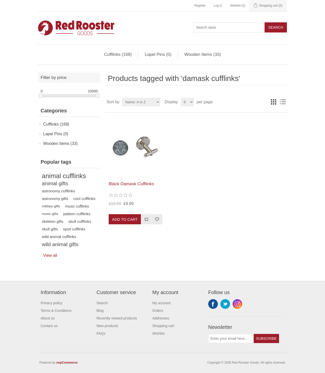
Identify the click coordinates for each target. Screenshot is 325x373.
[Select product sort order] (141, 102)
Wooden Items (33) (202, 54)
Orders (157, 311)
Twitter (225, 304)
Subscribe (266, 338)
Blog (100, 311)
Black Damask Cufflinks (131, 183)
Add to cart (125, 219)
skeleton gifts (52, 221)
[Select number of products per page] (187, 102)
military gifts (51, 206)
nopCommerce (67, 362)
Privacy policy (51, 303)
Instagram (237, 304)
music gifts (50, 214)
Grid (273, 102)
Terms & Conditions (56, 311)
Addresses (160, 318)
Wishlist (158, 333)
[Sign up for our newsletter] (231, 338)
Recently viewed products (116, 318)
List (283, 102)
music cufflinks (77, 206)
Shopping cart (163, 326)
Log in (218, 5)
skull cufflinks (79, 221)
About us (48, 318)
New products (107, 326)
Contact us (49, 326)
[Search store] (229, 27)
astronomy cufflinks (58, 191)
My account (161, 303)
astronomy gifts (55, 198)
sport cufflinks (74, 229)
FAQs (100, 333)
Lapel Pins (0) (158, 54)
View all (50, 255)
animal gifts (55, 183)
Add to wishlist (157, 219)
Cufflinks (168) (118, 54)
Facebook (213, 304)
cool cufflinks (84, 198)
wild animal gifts (60, 244)
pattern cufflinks (76, 214)
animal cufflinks (64, 175)
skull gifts (50, 229)
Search (275, 27)
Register (200, 5)
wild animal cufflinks (59, 236)
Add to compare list (146, 219)
